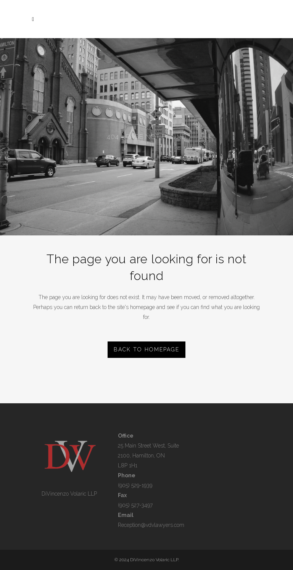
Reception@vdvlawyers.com (151, 525)
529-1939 (141, 485)
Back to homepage (146, 349)
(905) (124, 485)
